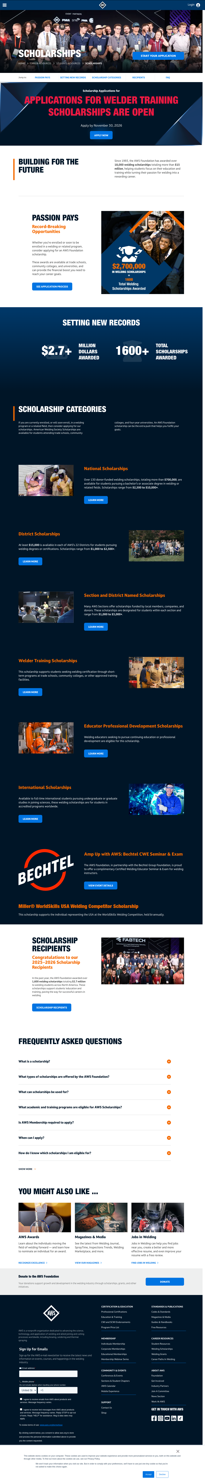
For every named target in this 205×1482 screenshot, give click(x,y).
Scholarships (93, 63)
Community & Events (113, 1370)
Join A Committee (160, 1391)
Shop (104, 1412)
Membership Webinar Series (115, 1359)
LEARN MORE (96, 626)
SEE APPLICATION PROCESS (52, 286)
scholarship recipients (51, 1007)
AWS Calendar (108, 1385)
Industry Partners (160, 1385)
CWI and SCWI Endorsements (115, 1322)
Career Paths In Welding (163, 1359)
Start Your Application (158, 55)
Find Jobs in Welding (143, 1262)
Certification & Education (117, 1306)
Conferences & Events (112, 1375)
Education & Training (111, 1317)
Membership (108, 1338)
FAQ (168, 77)
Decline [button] (162, 1474)
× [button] (178, 1451)
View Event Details (100, 885)
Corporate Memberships (113, 1348)
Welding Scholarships (162, 1348)
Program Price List (110, 1327)
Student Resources (160, 1343)
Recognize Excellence (32, 1262)
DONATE (165, 1281)
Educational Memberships (114, 1354)
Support (106, 1402)
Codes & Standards (160, 1311)
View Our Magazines (87, 1262)
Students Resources (68, 63)
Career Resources (40, 63)
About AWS (158, 1370)
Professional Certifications (114, 1311)
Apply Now (101, 135)
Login (191, 4)
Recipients (138, 77)
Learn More (96, 500)
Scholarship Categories (106, 77)
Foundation (157, 1375)
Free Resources (158, 1327)
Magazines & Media (161, 1317)
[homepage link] (59, 1312)
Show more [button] (25, 1169)
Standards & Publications (167, 1306)
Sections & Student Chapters (115, 1380)
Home (22, 63)
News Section (158, 1396)
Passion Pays (42, 77)
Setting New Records (73, 77)
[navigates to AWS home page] (102, 8)
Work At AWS (158, 1401)
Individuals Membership (113, 1343)
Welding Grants (159, 1354)
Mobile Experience (110, 1391)
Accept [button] (149, 1474)
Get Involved (157, 1380)
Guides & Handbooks (161, 1322)
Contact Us (106, 1407)
